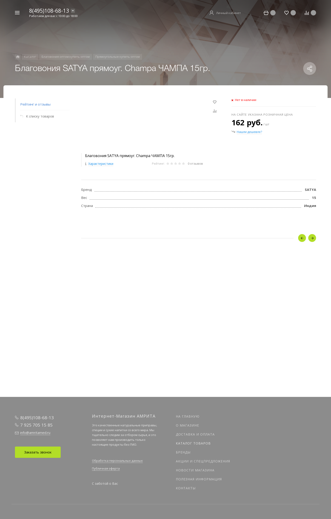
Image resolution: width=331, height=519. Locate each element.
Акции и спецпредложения (203, 461)
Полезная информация (199, 479)
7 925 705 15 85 (36, 425)
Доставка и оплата (195, 434)
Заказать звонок (37, 452)
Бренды (183, 452)
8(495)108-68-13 (49, 10)
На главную (188, 416)
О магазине (187, 425)
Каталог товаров (193, 443)
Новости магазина (195, 470)
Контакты (186, 488)
